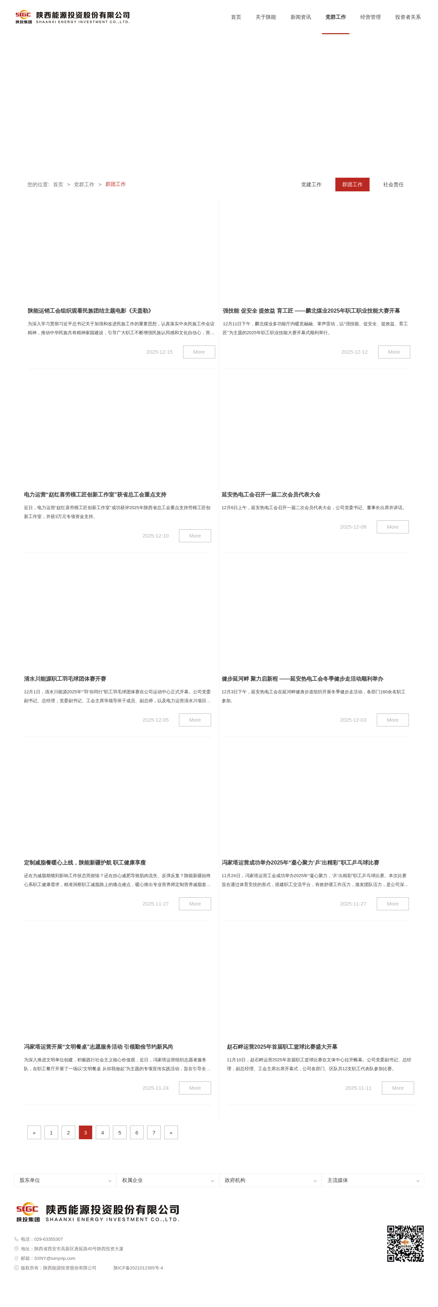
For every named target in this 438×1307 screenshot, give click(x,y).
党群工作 (335, 17)
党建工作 (311, 184)
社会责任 (393, 184)
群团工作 (352, 184)
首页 (236, 17)
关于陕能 (266, 17)
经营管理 (370, 17)
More (199, 352)
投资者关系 (408, 17)
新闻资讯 (301, 17)
